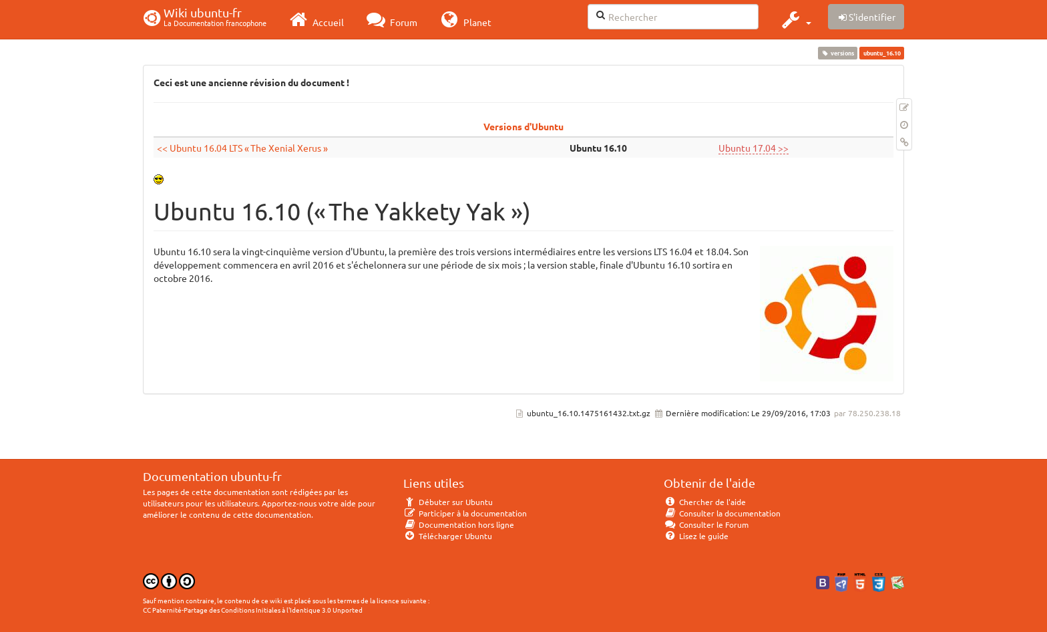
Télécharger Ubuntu (447, 535)
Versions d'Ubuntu (523, 126)
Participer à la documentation (465, 513)
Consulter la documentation (722, 513)
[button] (795, 19)
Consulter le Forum (706, 524)
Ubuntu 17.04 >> (753, 148)
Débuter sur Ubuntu (448, 501)
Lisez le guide (696, 535)
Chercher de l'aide (705, 501)
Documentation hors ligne (458, 524)
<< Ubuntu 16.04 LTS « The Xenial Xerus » (242, 148)
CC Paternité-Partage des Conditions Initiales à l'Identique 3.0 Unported (253, 610)
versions (838, 52)
